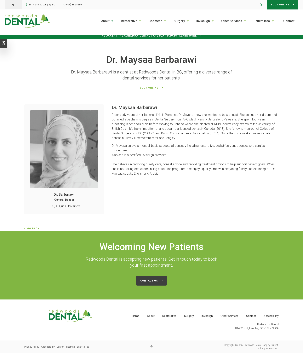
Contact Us (149, 281)
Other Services (231, 21)
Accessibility (271, 316)
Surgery (179, 21)
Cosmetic (155, 21)
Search (60, 347)
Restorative (129, 21)
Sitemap (70, 347)
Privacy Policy (31, 347)
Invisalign (203, 21)
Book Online (280, 4)
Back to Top (83, 347)
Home (135, 316)
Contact (288, 21)
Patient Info (262, 21)
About (105, 21)
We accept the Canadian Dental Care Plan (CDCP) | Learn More (149, 36)
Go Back (33, 229)
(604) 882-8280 (74, 4)
